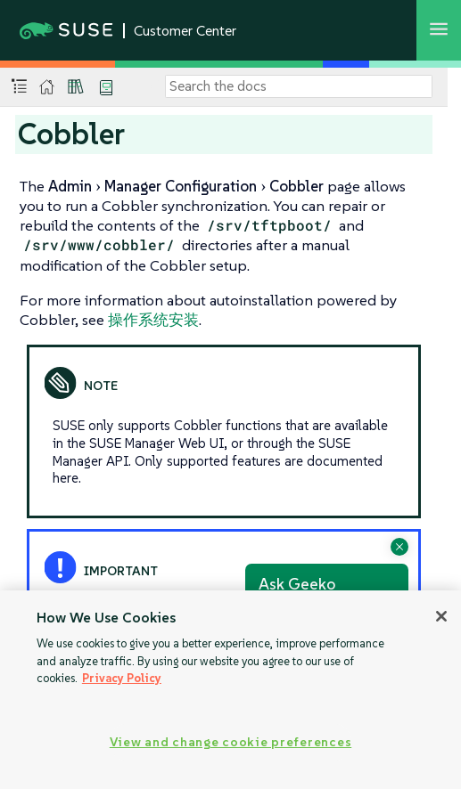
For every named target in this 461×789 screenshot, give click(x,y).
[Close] (441, 616)
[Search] (298, 86)
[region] (230, 689)
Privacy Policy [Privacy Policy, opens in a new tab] (121, 678)
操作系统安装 (153, 319)
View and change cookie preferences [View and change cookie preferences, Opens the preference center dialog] (230, 742)
